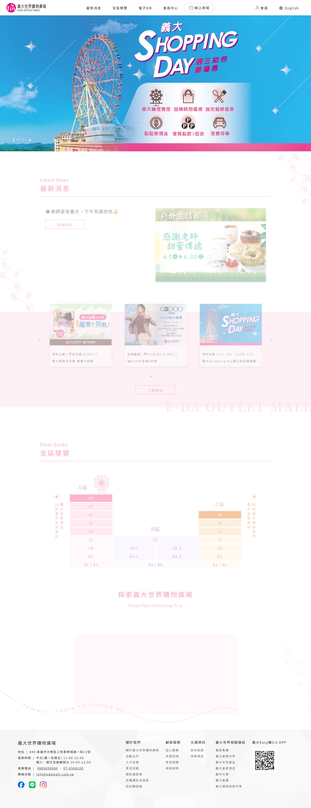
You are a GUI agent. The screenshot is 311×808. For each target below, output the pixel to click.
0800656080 (47, 768)
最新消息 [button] (93, 7)
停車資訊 (197, 756)
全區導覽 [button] (119, 7)
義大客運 (222, 780)
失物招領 (172, 756)
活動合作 (132, 756)
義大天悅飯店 (226, 762)
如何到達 (197, 750)
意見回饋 (132, 768)
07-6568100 (73, 768)
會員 (261, 7)
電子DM (145, 7)
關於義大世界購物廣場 (142, 750)
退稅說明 (172, 768)
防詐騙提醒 (134, 786)
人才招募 (132, 762)
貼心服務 (172, 750)
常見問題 (172, 762)
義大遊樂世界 (226, 756)
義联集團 (222, 750)
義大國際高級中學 (229, 786)
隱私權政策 (134, 774)
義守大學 (222, 774)
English (289, 7)
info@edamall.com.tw (55, 774)
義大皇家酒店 (226, 768)
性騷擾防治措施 (137, 780)
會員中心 (170, 7)
